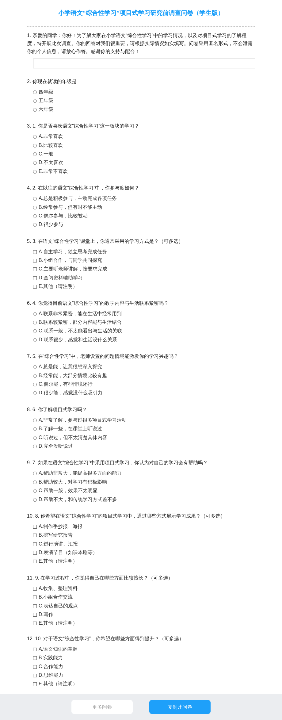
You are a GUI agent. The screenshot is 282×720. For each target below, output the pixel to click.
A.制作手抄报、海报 (60, 526)
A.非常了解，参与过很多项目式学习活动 (83, 420)
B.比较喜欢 (51, 145)
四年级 (46, 91)
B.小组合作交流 (56, 596)
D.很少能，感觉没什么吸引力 (70, 392)
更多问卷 (102, 707)
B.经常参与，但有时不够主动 (70, 207)
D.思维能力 (51, 675)
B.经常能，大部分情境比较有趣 (73, 375)
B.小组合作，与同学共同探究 (70, 260)
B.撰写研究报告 (56, 535)
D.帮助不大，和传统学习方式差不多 (78, 499)
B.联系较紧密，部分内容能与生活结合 (80, 322)
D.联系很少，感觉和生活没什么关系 (78, 339)
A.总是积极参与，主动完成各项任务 (78, 198)
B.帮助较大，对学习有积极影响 (73, 481)
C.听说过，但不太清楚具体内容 (73, 437)
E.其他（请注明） (58, 286)
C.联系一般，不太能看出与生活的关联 (80, 330)
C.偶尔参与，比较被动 (63, 215)
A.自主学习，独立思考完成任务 (73, 251)
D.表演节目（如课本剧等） (68, 552)
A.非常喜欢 (51, 136)
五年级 (46, 100)
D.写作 (46, 614)
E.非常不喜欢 (53, 171)
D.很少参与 (51, 224)
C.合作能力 (51, 666)
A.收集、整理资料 (58, 588)
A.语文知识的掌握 (58, 649)
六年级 (46, 109)
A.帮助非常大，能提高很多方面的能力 (80, 473)
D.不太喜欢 (51, 162)
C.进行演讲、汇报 (58, 543)
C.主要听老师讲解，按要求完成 (73, 268)
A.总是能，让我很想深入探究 (70, 366)
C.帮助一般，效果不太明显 (68, 490)
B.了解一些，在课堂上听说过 (70, 428)
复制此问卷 (180, 707)
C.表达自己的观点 (58, 605)
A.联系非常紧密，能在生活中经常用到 (80, 313)
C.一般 (46, 153)
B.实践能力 (51, 657)
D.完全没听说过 (56, 446)
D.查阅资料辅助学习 (61, 277)
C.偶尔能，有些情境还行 (66, 384)
